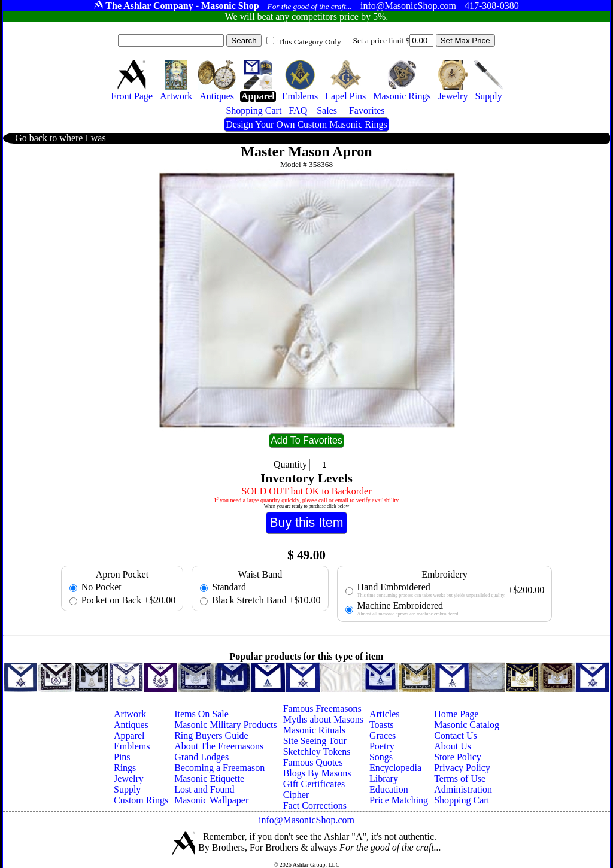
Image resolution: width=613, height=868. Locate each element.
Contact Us (455, 735)
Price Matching (398, 800)
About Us (452, 746)
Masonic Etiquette (209, 778)
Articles (384, 714)
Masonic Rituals (314, 730)
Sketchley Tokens (317, 751)
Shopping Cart (462, 800)
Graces (382, 735)
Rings (125, 768)
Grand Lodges (201, 757)
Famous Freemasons (322, 708)
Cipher (296, 795)
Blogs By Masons (317, 773)
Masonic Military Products (225, 725)
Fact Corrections (315, 805)
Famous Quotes (313, 762)
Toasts (381, 725)
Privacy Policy (462, 768)
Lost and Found (204, 789)
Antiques (131, 725)
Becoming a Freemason (219, 768)
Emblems (132, 746)
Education (388, 789)
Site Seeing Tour (315, 741)
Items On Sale (201, 714)
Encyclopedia (395, 768)
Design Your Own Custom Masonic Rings (306, 124)
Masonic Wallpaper (211, 800)
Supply (127, 789)
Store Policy (457, 757)
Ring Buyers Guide (211, 735)
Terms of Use (459, 778)
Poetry (381, 746)
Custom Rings (141, 800)
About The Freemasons (218, 746)
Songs (381, 757)
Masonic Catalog (466, 725)
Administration (463, 789)
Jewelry (129, 778)
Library (383, 778)
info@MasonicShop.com (306, 820)
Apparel (129, 735)
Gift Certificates (314, 784)
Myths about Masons (323, 719)
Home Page (456, 714)
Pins (122, 757)
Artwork (130, 714)
